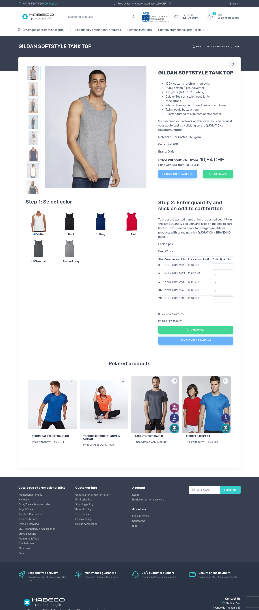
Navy (100, 234)
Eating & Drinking (28, 524)
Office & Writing (27, 533)
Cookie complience (86, 524)
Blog (134, 525)
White (38, 234)
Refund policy (83, 509)
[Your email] (204, 490)
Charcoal (38, 261)
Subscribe (230, 489)
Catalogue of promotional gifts (41, 30)
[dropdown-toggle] (211, 17)
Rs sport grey (69, 261)
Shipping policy (84, 504)
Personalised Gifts (139, 30)
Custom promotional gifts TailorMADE (183, 30)
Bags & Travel (26, 509)
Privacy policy (83, 519)
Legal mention (140, 516)
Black (70, 234)
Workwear (24, 499)
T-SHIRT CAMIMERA (198, 436)
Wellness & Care (27, 519)
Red (132, 234)
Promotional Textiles (30, 494)
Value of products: (229, 17)
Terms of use (82, 514)
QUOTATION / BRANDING (177, 174)
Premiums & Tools (28, 538)
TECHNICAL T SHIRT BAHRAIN (50, 436)
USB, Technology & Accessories (36, 528)
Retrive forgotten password (148, 499)
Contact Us (51, 3)
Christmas (24, 548)
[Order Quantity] (223, 266)
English (234, 3)
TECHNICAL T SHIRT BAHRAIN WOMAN (101, 438)
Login (135, 494)
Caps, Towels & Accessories (34, 504)
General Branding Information (92, 494)
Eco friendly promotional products (98, 30)
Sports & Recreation (30, 514)
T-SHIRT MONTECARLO (149, 436)
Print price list (83, 499)
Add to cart (218, 173)
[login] (191, 17)
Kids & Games (26, 543)
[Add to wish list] (72, 381)
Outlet (22, 553)
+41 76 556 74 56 (33, 3)
